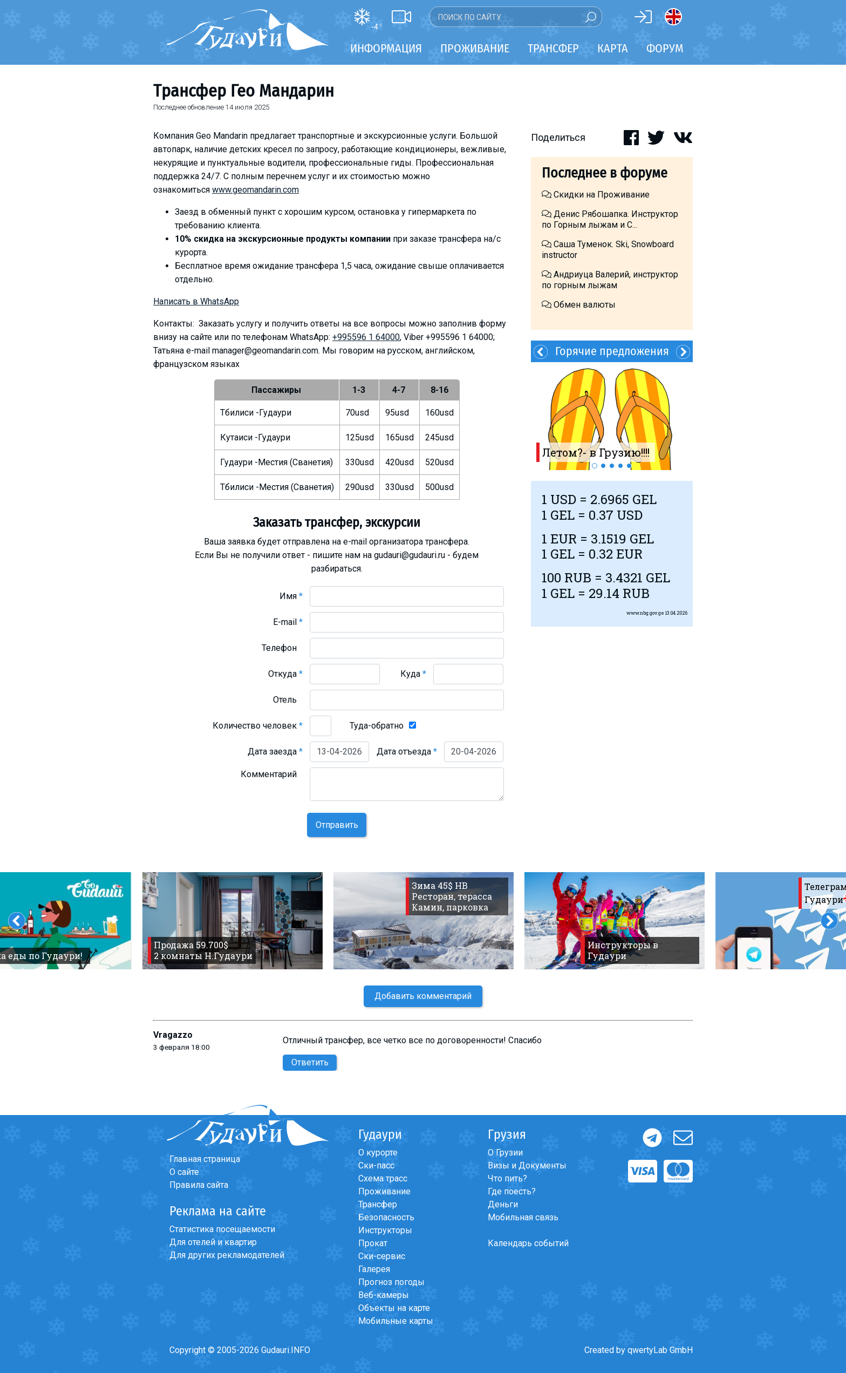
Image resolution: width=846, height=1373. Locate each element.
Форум (665, 48)
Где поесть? (512, 1191)
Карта (612, 48)
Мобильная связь (523, 1217)
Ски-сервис (381, 1256)
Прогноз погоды (391, 1282)
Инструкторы (385, 1230)
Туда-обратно (377, 726)
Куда (413, 674)
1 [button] (594, 465)
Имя (291, 596)
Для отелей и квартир (213, 1242)
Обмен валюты (579, 305)
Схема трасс (382, 1178)
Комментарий (272, 774)
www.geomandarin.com (255, 190)
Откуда (285, 674)
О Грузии (505, 1152)
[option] (612, 416)
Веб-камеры (383, 1295)
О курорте (378, 1152)
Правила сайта (198, 1185)
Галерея (374, 1269)
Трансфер (377, 1204)
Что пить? (507, 1178)
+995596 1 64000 (366, 337)
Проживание (384, 1191)
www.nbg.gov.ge (645, 613)
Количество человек (258, 726)
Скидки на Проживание (596, 194)
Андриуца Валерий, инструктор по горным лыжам (610, 279)
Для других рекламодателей (226, 1255)
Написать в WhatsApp (196, 301)
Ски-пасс (376, 1165)
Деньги (503, 1204)
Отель (288, 700)
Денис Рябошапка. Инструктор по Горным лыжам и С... (610, 219)
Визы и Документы (527, 1165)
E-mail (288, 622)
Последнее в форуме (604, 173)
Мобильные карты (395, 1321)
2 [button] (603, 465)
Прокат (372, 1243)
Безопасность (386, 1217)
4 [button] (620, 465)
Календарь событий (528, 1243)
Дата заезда (275, 751)
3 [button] (612, 465)
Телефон (282, 648)
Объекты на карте (394, 1308)
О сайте (184, 1172)
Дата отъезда (407, 751)
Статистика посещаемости (222, 1229)
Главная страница (204, 1159)
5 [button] (629, 465)
